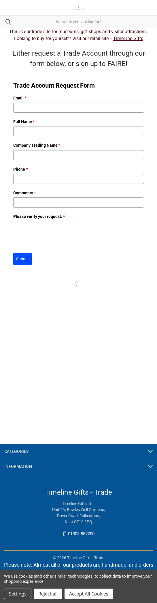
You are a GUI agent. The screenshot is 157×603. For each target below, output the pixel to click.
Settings (18, 594)
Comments (24, 193)
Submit (22, 259)
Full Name (24, 121)
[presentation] (57, 232)
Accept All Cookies (88, 594)
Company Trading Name (36, 145)
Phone (20, 169)
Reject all (48, 594)
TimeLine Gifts (128, 38)
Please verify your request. (39, 216)
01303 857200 (81, 533)
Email (19, 98)
